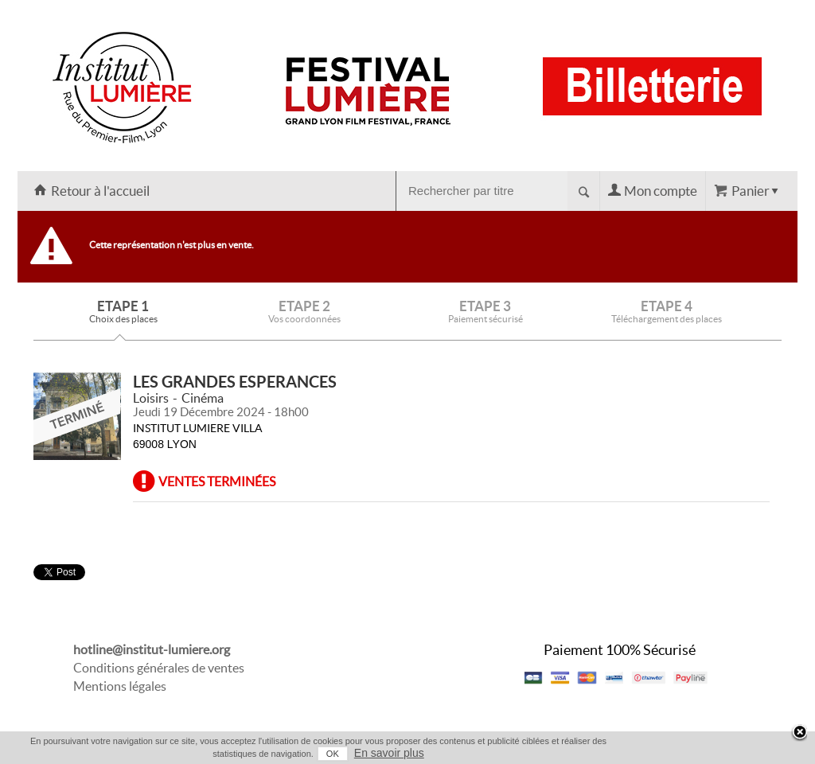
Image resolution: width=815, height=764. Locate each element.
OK (332, 753)
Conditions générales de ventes (158, 668)
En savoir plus (389, 752)
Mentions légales (119, 686)
